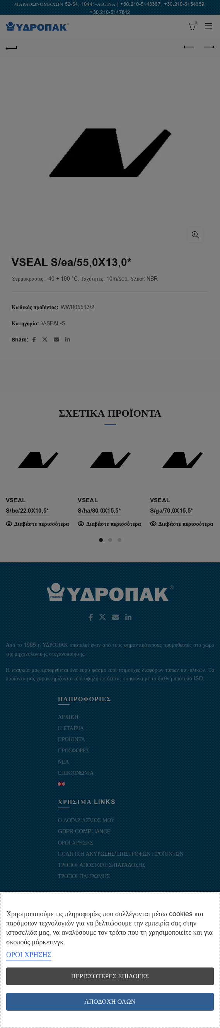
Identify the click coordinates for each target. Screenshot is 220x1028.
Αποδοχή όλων (109, 1002)
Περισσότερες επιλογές (110, 976)
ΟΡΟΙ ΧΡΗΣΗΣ (28, 954)
